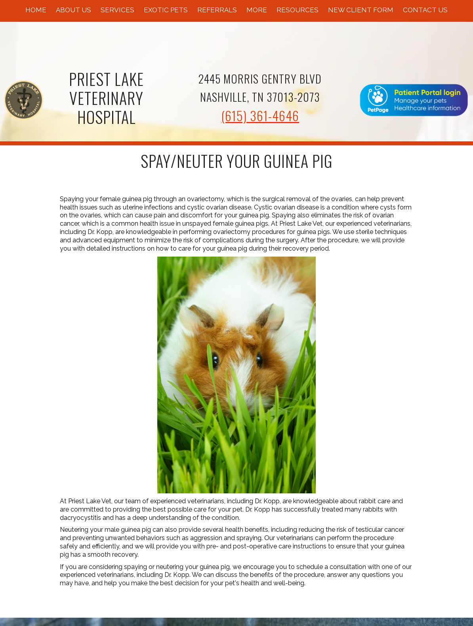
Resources (298, 10)
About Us (73, 10)
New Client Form (360, 10)
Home (35, 10)
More (256, 10)
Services (117, 10)
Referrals (217, 10)
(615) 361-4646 (260, 115)
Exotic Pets (166, 10)
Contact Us (425, 10)
